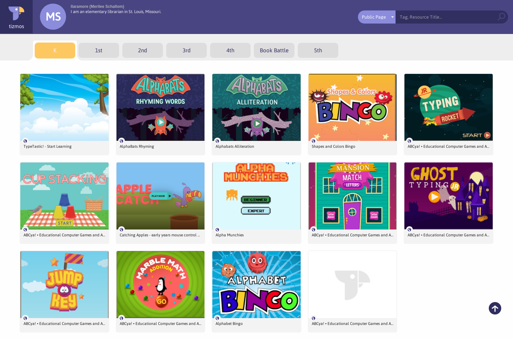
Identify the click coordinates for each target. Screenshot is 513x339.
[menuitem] (55, 50)
